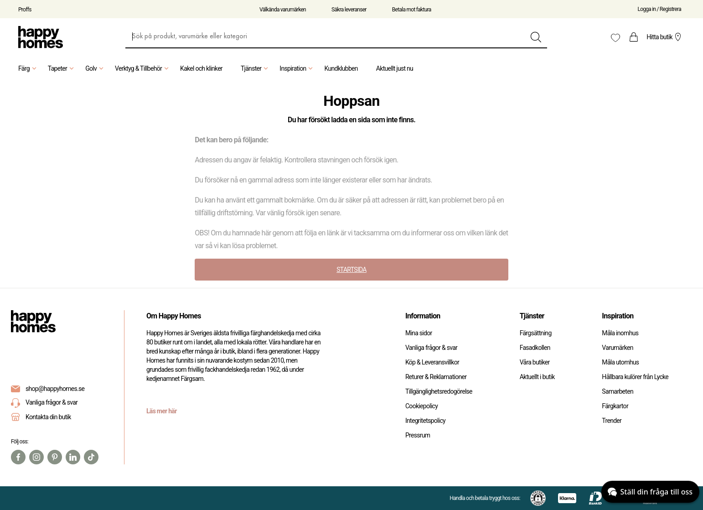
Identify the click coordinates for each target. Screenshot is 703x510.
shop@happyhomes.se (55, 388)
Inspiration (297, 68)
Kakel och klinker (201, 68)
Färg (28, 68)
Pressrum (417, 435)
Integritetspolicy (425, 420)
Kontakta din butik (48, 417)
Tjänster (255, 68)
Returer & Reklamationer (435, 376)
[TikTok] (91, 457)
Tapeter (62, 68)
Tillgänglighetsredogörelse (438, 391)
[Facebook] (18, 457)
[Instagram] (36, 457)
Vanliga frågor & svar (44, 403)
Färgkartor (615, 406)
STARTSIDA (351, 269)
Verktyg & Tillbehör (143, 68)
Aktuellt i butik (537, 376)
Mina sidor (418, 333)
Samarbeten (617, 391)
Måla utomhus (620, 362)
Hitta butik (664, 36)
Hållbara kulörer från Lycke (635, 376)
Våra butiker (535, 362)
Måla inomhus (620, 333)
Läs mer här (161, 411)
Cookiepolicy (421, 406)
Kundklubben (340, 68)
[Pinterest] (54, 457)
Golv (95, 68)
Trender (611, 420)
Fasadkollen (535, 347)
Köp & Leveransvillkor (432, 362)
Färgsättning (536, 333)
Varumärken (617, 347)
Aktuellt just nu (394, 68)
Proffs (24, 9)
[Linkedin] (73, 457)
